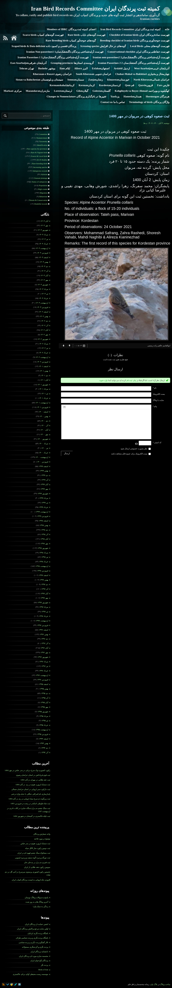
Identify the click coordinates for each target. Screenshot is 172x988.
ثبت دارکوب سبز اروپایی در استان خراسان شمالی (30, 789)
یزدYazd (114, 96)
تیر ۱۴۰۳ (44, 294)
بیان (134, 380)
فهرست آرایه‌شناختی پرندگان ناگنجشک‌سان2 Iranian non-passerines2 (131, 57)
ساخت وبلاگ (165, 984)
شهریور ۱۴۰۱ (43, 384)
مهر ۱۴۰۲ (44, 334)
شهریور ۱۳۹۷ (43, 602)
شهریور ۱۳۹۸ (43, 548)
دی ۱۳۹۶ (44, 639)
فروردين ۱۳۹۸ (42, 571)
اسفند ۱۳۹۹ (43, 466)
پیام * (155, 406)
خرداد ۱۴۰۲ (43, 353)
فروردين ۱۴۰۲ (42, 362)
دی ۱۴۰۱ (44, 375)
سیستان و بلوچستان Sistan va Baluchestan (39, 79)
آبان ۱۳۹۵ (44, 702)
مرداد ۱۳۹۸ (43, 553)
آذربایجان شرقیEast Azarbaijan (28, 63)
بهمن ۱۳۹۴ (44, 743)
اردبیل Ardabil (122, 68)
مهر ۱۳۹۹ (44, 489)
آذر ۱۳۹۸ (44, 534)
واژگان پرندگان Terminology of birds (149, 102)
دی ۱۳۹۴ (44, 748)
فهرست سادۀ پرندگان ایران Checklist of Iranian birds (139, 35)
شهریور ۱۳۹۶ (43, 657)
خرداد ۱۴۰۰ (43, 453)
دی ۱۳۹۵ (44, 693)
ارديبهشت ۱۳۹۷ (42, 621)
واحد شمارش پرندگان (41, 834)
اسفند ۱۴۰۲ (43, 312)
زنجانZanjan (95, 79)
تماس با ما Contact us (113, 102)
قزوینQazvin (145, 85)
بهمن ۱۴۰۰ (44, 416)
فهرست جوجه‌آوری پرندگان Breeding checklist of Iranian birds (134, 40)
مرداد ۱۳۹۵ (43, 716)
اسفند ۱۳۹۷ (43, 575)
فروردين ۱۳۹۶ (42, 680)
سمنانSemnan (75, 79)
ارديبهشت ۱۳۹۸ (42, 566)
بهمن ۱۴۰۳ (44, 262)
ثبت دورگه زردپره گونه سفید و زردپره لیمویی (32, 858)
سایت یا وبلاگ (158, 400)
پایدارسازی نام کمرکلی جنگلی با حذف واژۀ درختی (30, 794)
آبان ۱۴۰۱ (44, 380)
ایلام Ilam (64, 68)
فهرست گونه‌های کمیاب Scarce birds (43, 35)
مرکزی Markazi (13, 90)
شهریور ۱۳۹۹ (43, 493)
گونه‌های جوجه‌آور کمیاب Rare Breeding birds (71, 40)
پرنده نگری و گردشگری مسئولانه (35, 947)
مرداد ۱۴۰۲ (43, 344)
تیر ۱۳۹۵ (44, 720)
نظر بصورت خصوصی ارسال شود (134, 449)
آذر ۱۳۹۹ (44, 480)
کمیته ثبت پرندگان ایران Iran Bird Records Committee (95, 8)
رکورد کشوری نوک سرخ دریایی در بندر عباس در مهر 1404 (27, 770)
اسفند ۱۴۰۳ (43, 257)
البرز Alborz (81, 68)
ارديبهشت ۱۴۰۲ (42, 357)
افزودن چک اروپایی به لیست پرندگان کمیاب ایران (31, 880)
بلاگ (155, 984)
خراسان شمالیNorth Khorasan (151, 79)
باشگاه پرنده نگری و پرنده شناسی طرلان (32, 938)
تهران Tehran (26, 68)
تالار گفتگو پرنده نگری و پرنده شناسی (33, 942)
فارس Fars (163, 85)
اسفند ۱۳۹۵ (43, 684)
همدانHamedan (133, 96)
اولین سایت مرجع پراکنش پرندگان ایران (32, 929)
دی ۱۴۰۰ (44, 421)
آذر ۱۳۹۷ (44, 589)
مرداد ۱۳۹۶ (43, 661)
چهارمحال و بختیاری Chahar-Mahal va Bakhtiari (142, 74)
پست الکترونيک (159, 394)
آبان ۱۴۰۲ (44, 330)
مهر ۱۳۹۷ (44, 598)
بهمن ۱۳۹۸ (44, 525)
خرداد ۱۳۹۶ (43, 671)
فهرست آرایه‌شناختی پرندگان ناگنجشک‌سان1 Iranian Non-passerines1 (64, 51)
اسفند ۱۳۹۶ (43, 630)
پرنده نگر (44, 965)
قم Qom (129, 85)
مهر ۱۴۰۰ (44, 434)
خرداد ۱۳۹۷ (43, 616)
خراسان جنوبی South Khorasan (93, 74)
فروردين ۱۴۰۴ (42, 253)
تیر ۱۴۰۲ (44, 348)
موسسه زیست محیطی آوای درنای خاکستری (30, 974)
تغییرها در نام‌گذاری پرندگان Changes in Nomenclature (76, 96)
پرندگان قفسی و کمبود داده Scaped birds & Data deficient (44, 46)
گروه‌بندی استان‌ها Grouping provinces (72, 63)
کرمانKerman (87, 85)
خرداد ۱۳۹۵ (43, 725)
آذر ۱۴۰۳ (44, 271)
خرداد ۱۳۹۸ (43, 561)
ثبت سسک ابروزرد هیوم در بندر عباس (35, 843)
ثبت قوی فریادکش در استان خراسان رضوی (33, 775)
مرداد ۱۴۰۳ (43, 289)
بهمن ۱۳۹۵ (44, 689)
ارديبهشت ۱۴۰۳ (42, 303)
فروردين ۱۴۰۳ (42, 307)
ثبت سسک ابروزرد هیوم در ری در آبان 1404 (32, 784)
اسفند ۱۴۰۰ (43, 412)
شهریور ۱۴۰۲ (43, 339)
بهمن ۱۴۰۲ (44, 316)
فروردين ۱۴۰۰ (42, 462)
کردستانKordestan (110, 85)
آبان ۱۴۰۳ (44, 275)
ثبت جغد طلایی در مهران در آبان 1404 (35, 780)
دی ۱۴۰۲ (44, 321)
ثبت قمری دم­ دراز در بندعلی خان (37, 862)
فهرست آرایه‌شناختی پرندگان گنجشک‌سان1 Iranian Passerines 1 (53, 57)
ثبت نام (129, 380)
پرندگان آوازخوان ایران (39, 960)
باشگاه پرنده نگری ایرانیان (38, 933)
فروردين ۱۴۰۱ (42, 407)
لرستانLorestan (63, 90)
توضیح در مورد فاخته (42, 839)
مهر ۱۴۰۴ (44, 225)
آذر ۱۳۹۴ (44, 752)
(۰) (110, 355)
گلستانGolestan (101, 90)
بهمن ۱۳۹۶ (44, 634)
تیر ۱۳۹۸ (44, 557)
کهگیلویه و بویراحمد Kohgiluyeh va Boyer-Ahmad (142, 90)
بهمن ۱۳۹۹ (44, 471)
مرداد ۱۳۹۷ (43, 607)
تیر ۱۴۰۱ (44, 393)
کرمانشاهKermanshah (62, 85)
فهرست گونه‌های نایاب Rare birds (86, 35)
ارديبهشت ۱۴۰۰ (42, 457)
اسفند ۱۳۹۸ (43, 521)
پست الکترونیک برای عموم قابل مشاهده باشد (129, 454)
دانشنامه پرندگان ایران (39, 951)
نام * (154, 388)
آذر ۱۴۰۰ (44, 425)
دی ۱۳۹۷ (44, 584)
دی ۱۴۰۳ (44, 266)
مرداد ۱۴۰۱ (43, 389)
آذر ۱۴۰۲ (44, 325)
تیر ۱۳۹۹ (44, 503)
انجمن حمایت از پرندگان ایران (36, 924)
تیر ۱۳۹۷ (44, 611)
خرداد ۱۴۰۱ (43, 398)
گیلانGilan (82, 90)
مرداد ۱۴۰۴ (43, 234)
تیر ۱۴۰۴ (44, 239)
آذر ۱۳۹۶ (44, 643)
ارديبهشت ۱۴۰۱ (42, 403)
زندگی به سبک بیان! (40, 906)
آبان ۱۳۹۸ (44, 539)
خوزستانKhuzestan (118, 79)
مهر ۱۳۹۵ (44, 707)
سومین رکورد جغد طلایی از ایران (37, 867)
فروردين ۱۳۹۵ (42, 734)
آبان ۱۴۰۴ (44, 221)
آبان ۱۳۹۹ (44, 484)
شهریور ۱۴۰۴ (43, 230)
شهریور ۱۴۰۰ (43, 439)
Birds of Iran (43, 970)
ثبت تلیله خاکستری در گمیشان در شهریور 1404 (31, 816)
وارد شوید (103, 380)
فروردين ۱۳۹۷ (42, 625)
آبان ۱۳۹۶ (44, 648)
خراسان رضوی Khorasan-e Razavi (52, 74)
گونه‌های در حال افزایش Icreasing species (103, 46)
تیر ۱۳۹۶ (44, 666)
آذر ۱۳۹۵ (44, 698)
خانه (167, 29)
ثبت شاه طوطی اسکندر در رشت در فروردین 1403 (30, 803)
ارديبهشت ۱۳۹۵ (42, 730)
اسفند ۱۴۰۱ (43, 366)
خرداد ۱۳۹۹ (43, 507)
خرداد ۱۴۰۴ (43, 244)
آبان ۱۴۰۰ (44, 430)
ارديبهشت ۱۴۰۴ (42, 248)
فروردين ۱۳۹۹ (42, 516)
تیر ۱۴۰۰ (44, 448)
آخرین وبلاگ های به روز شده (37, 902)
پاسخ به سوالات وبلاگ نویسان (36, 897)
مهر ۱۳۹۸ (44, 543)
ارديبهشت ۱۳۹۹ (42, 512)
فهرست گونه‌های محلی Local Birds (149, 46)
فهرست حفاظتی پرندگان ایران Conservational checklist (138, 51)
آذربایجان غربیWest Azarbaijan (151, 68)
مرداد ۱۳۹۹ (43, 498)
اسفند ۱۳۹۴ (43, 739)
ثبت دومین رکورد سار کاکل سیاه (37, 848)
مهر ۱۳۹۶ (44, 652)
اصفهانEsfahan (101, 68)
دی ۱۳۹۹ (44, 475)
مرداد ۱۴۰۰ (43, 443)
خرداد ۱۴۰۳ (43, 298)
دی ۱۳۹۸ (44, 530)
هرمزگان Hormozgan (157, 96)
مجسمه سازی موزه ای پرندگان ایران (33, 956)
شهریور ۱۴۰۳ (43, 284)
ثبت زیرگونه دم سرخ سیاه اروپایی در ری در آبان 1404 (29, 799)
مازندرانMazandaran (38, 90)
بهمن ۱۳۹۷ (44, 580)
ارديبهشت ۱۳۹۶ (42, 675)
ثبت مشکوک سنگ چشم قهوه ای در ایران (33, 853)
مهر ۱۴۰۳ (44, 280)
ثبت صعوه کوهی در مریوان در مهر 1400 (139, 116)
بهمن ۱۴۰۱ (44, 371)
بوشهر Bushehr (46, 68)
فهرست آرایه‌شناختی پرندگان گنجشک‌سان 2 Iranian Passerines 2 (133, 63)
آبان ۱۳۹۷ (44, 593)
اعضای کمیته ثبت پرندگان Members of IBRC (71, 29)
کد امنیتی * (157, 442)
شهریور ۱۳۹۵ (43, 711)
